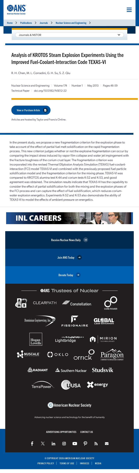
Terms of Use (67, 462)
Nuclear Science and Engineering (71, 22)
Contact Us (86, 431)
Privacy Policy (45, 462)
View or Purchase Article (32, 110)
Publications (26, 22)
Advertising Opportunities (61, 431)
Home (10, 22)
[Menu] (129, 10)
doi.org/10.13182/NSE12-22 (50, 90)
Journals (44, 22)
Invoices (84, 462)
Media (98, 462)
